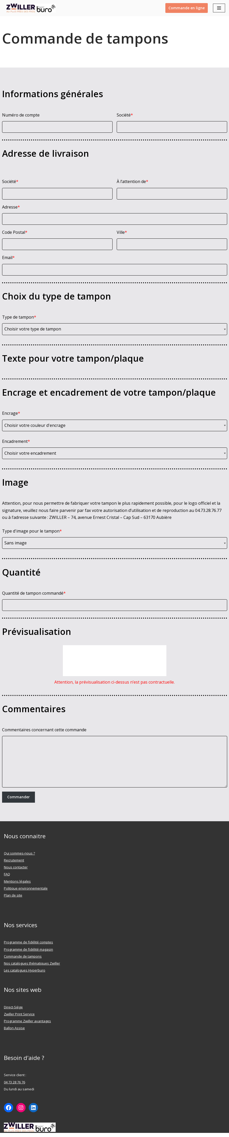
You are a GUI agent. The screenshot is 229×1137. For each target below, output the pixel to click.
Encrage (11, 413)
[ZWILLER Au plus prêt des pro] (30, 8)
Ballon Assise (14, 1028)
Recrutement (14, 860)
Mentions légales (17, 881)
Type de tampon (19, 317)
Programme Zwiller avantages (27, 1021)
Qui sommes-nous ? (19, 853)
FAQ (7, 874)
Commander (18, 796)
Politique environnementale (26, 888)
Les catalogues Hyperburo (24, 970)
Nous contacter (16, 867)
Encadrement (16, 441)
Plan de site (13, 895)
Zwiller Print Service (19, 1014)
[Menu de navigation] (219, 8)
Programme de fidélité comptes (28, 942)
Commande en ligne (186, 7)
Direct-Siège (13, 1007)
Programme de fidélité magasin (28, 949)
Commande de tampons (23, 956)
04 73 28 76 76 (14, 1082)
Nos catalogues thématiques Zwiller (32, 963)
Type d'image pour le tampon (32, 531)
